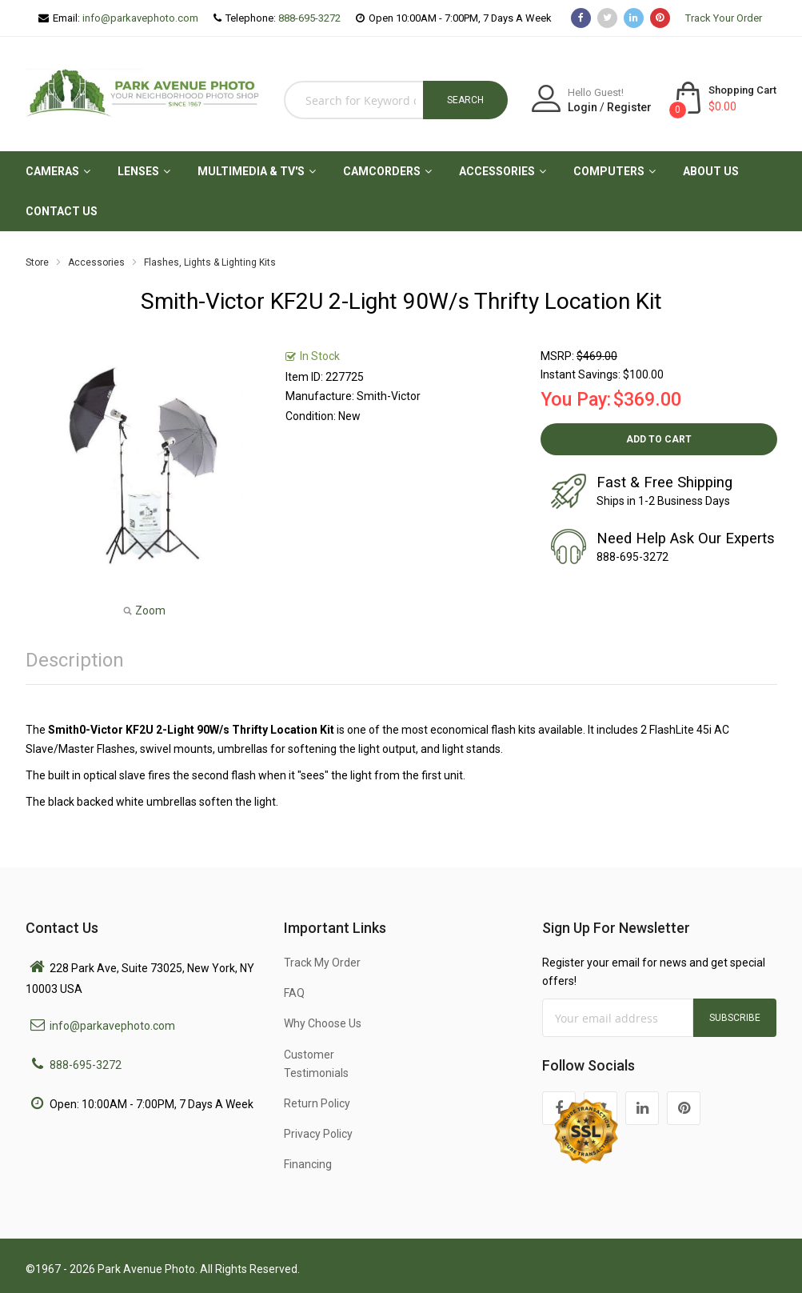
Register (629, 107)
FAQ (294, 993)
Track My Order (322, 962)
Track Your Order (723, 18)
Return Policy (317, 1103)
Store (37, 262)
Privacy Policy (318, 1133)
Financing (308, 1164)
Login (582, 107)
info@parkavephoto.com (140, 18)
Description (75, 660)
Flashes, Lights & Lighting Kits (210, 262)
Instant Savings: (580, 374)
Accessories (96, 262)
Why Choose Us (322, 1023)
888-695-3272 (309, 18)
